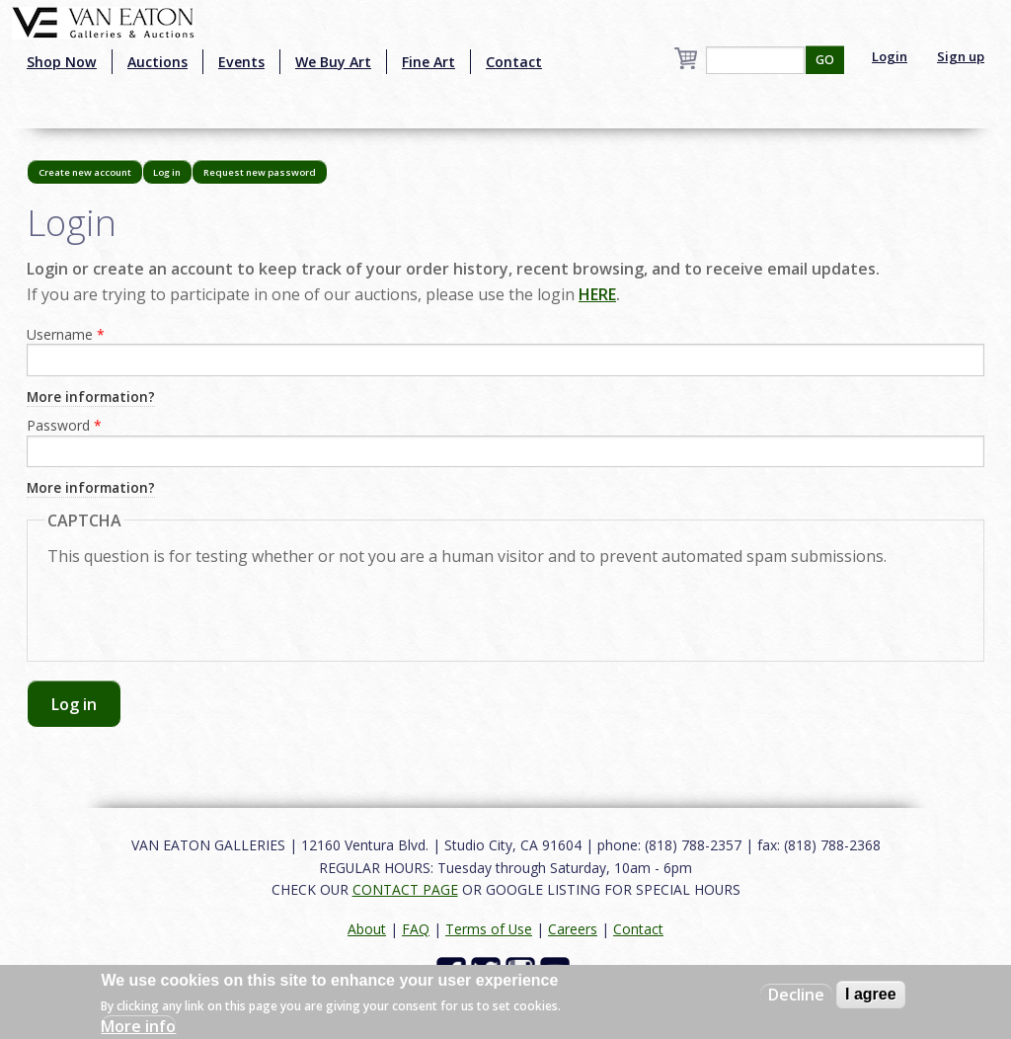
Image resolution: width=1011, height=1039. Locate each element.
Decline (796, 994)
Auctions (157, 61)
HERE (597, 294)
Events (241, 61)
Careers (572, 928)
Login (889, 56)
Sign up (960, 56)
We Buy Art (333, 61)
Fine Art (428, 61)
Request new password (259, 172)
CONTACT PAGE (405, 889)
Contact (514, 61)
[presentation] (197, 602)
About (367, 928)
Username (66, 335)
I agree (870, 994)
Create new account (85, 172)
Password (64, 426)
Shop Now (62, 61)
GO (825, 59)
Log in (173, 175)
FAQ (415, 928)
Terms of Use (488, 928)
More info (138, 1026)
